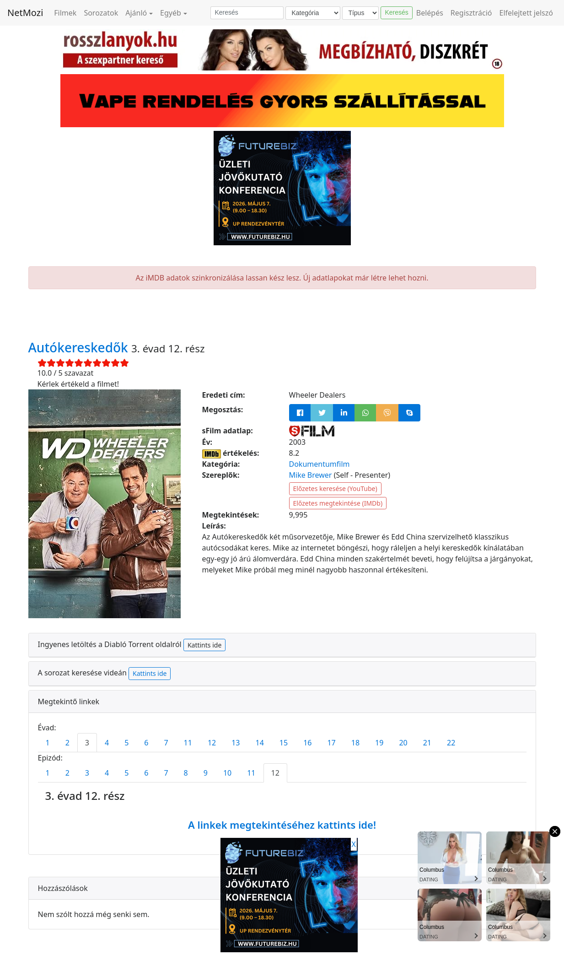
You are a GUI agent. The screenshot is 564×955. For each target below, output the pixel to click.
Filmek (65, 13)
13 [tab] (235, 743)
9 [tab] (206, 773)
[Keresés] (247, 12)
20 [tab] (403, 743)
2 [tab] (67, 743)
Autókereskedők (80, 347)
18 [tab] (355, 743)
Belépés (429, 13)
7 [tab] (166, 743)
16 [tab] (307, 743)
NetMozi (25, 12)
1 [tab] (48, 743)
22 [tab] (451, 743)
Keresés (396, 12)
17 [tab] (331, 743)
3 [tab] (87, 743)
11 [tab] (188, 743)
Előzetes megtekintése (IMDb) (338, 503)
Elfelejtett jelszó (526, 13)
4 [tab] (107, 743)
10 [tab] (227, 773)
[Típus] (360, 13)
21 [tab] (427, 743)
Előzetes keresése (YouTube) (335, 488)
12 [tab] (212, 743)
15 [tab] (283, 743)
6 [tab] (146, 743)
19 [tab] (379, 743)
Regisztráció (471, 13)
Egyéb (170, 13)
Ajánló (136, 13)
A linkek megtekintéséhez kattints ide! (282, 824)
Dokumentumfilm (319, 464)
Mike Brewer (310, 475)
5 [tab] (126, 743)
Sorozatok (101, 13)
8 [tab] (186, 773)
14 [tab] (260, 743)
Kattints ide (204, 645)
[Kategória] (312, 13)
